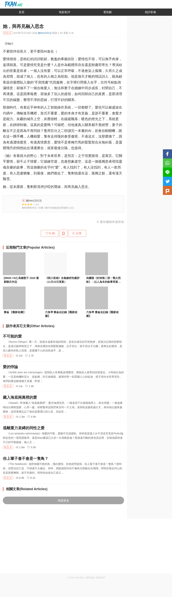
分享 (77, 233)
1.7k (29, 355)
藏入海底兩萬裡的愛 (20, 397)
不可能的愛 (12, 336)
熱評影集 (150, 12)
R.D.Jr (8, 355)
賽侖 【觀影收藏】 (15, 312)
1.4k (29, 386)
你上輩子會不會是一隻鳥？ (25, 458)
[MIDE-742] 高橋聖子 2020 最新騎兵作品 (21, 279)
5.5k (31, 447)
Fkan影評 (79, 577)
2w (19, 355)
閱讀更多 (63, 500)
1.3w (20, 416)
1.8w (20, 447)
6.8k (20, 477)
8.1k (31, 477)
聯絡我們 (100, 577)
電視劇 (107, 12)
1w (19, 386)
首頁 (21, 12)
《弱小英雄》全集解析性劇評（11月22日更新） (62, 279)
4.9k (31, 416)
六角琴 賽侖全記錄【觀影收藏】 (61, 314)
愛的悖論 (10, 367)
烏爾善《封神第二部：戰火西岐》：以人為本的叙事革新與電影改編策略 (103, 280)
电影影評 (64, 12)
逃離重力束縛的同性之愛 (24, 428)
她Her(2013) (45, 33)
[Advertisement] (86, 546)
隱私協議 (90, 577)
